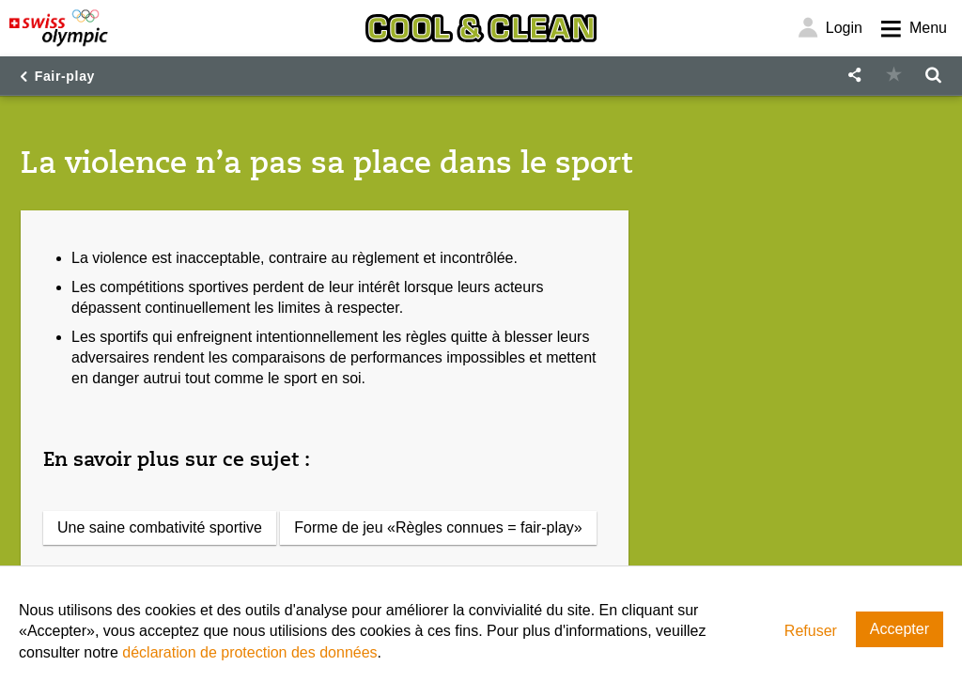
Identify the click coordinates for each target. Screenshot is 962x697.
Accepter (899, 629)
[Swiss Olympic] (58, 28)
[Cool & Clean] (481, 28)
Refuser (810, 631)
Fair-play (65, 76)
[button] (854, 75)
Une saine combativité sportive (159, 527)
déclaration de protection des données (249, 652)
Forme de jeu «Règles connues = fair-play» (438, 527)
